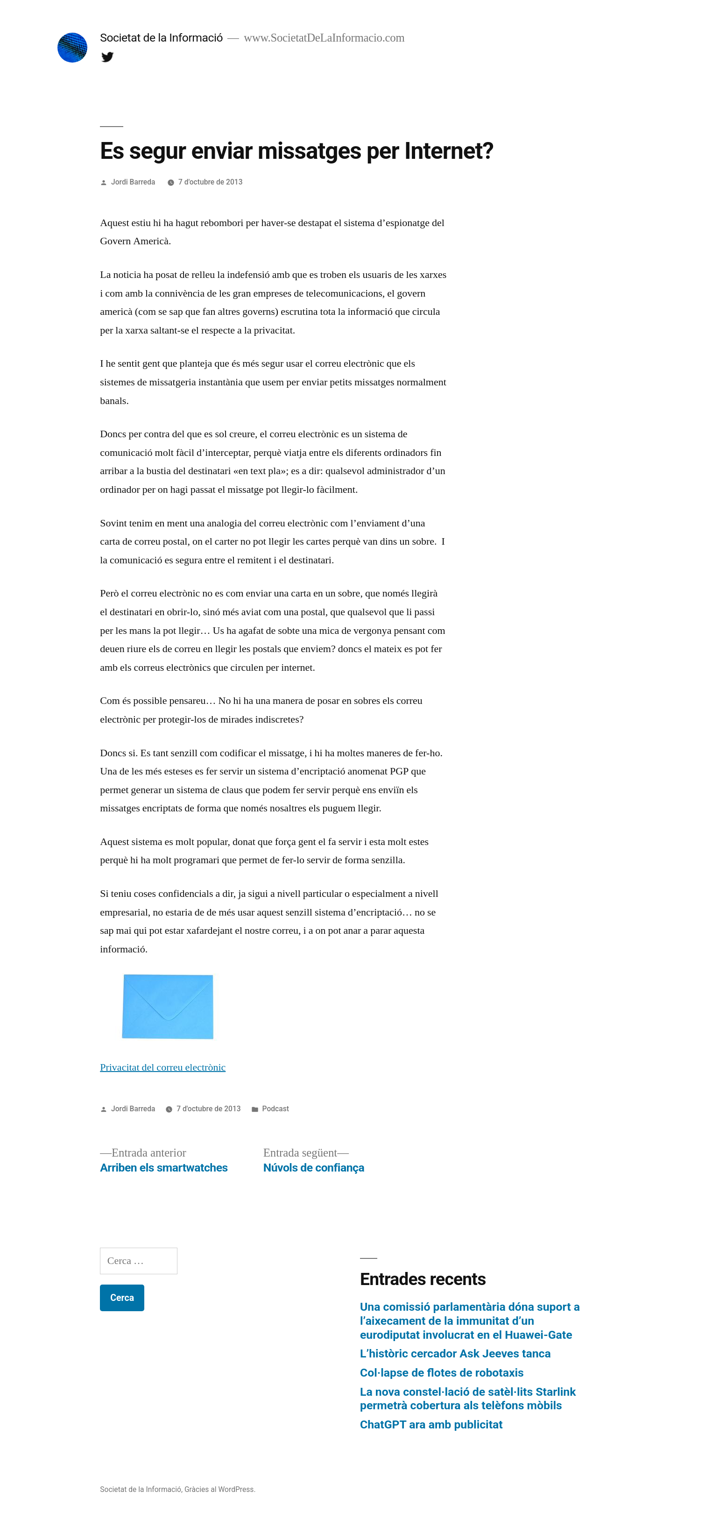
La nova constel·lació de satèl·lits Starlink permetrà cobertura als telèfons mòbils (468, 1399)
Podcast (275, 1108)
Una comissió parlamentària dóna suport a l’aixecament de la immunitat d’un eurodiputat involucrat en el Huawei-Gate (470, 1320)
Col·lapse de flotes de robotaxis (442, 1372)
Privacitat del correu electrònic (163, 1067)
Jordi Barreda (133, 182)
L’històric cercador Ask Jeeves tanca (455, 1353)
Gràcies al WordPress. (220, 1489)
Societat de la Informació (161, 37)
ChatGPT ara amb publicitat (431, 1424)
